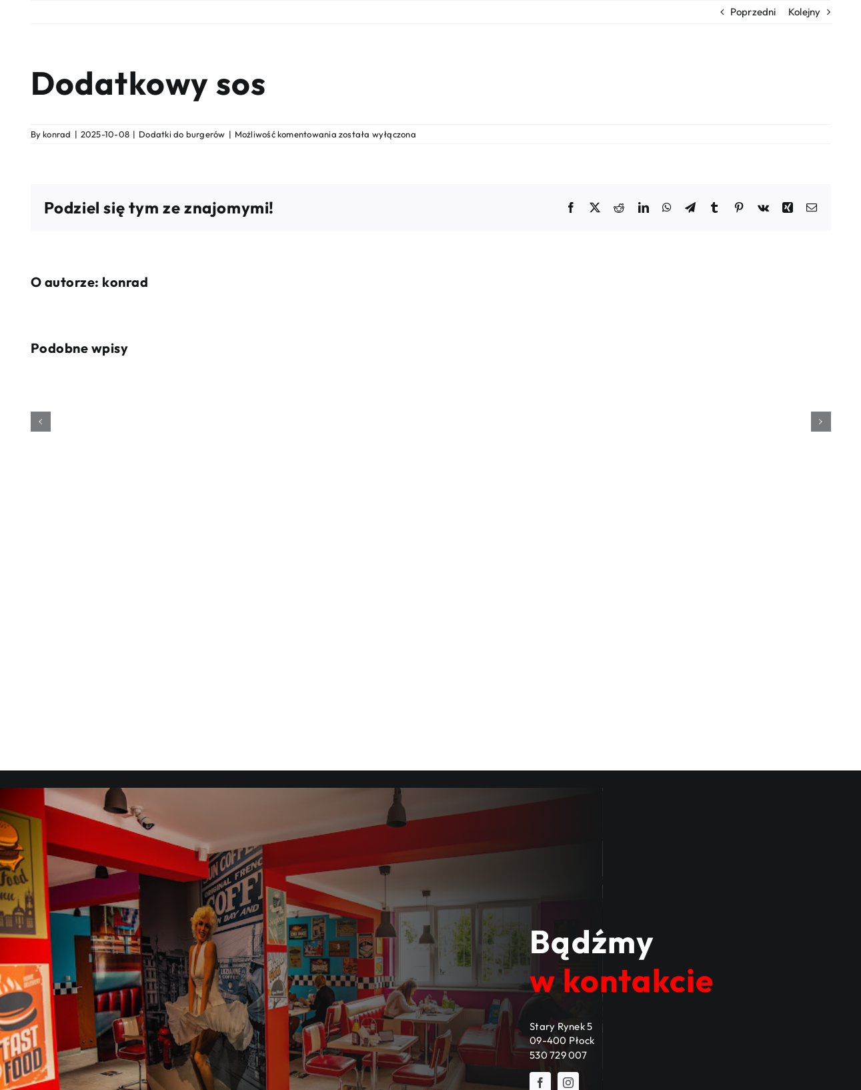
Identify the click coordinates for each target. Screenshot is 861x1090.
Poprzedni (753, 11)
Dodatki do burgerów (182, 134)
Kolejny (804, 11)
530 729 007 (558, 1055)
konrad (57, 134)
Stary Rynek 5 (561, 1026)
